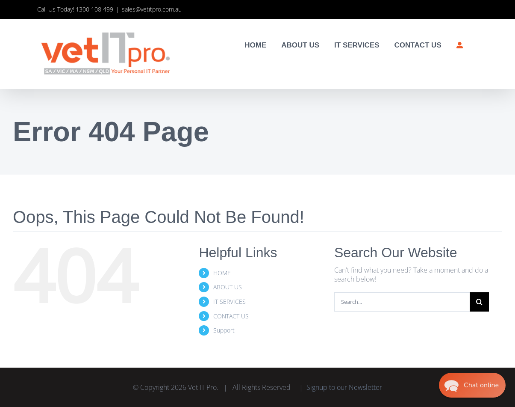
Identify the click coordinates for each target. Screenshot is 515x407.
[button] (472, 384)
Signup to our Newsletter (344, 387)
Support (224, 330)
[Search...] (402, 302)
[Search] (479, 302)
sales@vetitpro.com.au (152, 9)
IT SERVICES (229, 301)
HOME (222, 273)
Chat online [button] (482, 385)
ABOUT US (227, 287)
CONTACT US (231, 316)
